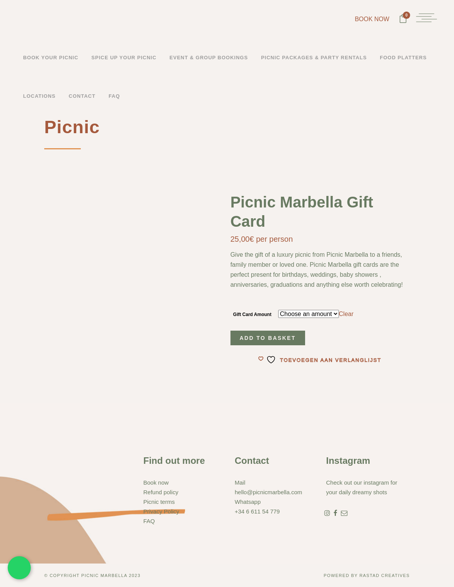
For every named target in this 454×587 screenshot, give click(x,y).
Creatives (395, 575)
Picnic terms (159, 501)
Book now (156, 482)
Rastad (370, 575)
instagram (376, 482)
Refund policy (161, 492)
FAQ (149, 521)
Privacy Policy (161, 511)
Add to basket (268, 338)
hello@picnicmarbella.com (268, 492)
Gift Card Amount (252, 314)
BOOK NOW (371, 19)
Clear (346, 314)
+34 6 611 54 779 (257, 511)
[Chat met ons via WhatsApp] (19, 567)
